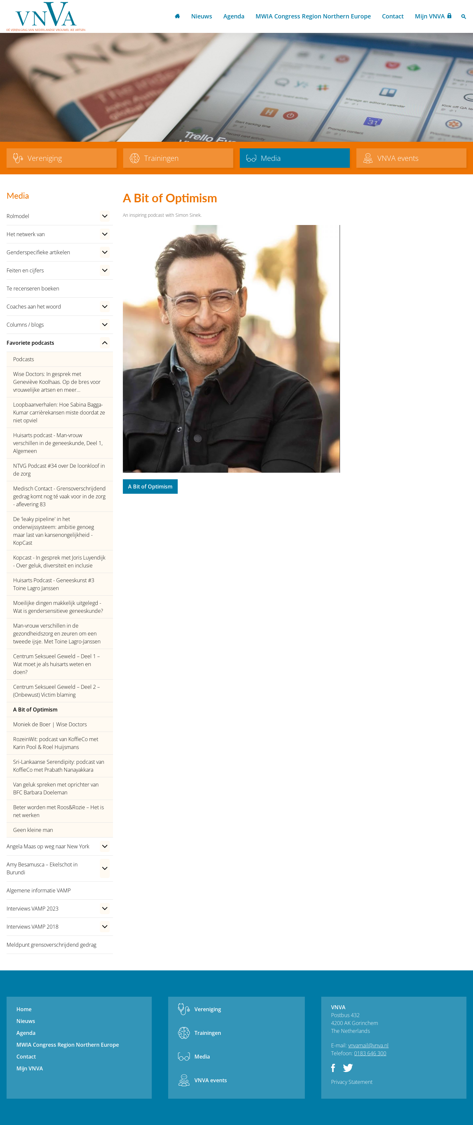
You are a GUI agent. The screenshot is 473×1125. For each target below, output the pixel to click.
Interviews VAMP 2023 (32, 908)
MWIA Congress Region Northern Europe (313, 16)
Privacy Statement (351, 1082)
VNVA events (210, 1080)
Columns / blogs (25, 324)
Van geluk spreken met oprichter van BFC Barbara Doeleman (56, 788)
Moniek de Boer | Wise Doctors (50, 724)
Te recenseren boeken (33, 288)
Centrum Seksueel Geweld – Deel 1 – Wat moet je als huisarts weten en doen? (56, 664)
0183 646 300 (370, 1053)
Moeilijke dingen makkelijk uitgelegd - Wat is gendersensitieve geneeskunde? (58, 606)
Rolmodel (18, 216)
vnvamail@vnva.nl (368, 1045)
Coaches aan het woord (34, 306)
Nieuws (201, 16)
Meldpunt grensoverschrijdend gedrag (51, 944)
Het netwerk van (26, 234)
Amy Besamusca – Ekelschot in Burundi (42, 868)
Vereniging (207, 1009)
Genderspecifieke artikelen (38, 252)
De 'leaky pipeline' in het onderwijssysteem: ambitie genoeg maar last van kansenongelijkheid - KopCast (53, 530)
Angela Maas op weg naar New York (48, 846)
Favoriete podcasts (30, 342)
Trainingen (207, 1033)
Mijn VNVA (430, 16)
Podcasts (23, 359)
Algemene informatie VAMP (39, 890)
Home (177, 16)
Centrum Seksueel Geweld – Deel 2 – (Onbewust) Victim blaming (56, 690)
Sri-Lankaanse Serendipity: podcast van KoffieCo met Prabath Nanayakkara (58, 765)
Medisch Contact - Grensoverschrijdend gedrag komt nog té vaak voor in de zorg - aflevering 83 (59, 496)
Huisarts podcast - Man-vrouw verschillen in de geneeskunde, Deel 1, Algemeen (57, 443)
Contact (393, 16)
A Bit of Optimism (35, 709)
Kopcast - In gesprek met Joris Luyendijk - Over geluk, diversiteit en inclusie (59, 561)
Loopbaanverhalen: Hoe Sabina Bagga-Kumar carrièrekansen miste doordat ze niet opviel (59, 412)
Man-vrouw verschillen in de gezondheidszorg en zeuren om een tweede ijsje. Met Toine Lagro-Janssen (57, 633)
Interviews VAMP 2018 (32, 926)
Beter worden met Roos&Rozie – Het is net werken (58, 811)
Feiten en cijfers (25, 270)
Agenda (233, 16)
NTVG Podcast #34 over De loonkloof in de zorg (59, 469)
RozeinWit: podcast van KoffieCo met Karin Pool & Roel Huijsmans (55, 743)
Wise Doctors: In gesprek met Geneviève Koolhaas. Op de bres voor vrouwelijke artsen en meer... (57, 381)
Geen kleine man (33, 830)
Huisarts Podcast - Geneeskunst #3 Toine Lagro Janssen (53, 584)
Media (202, 1056)
